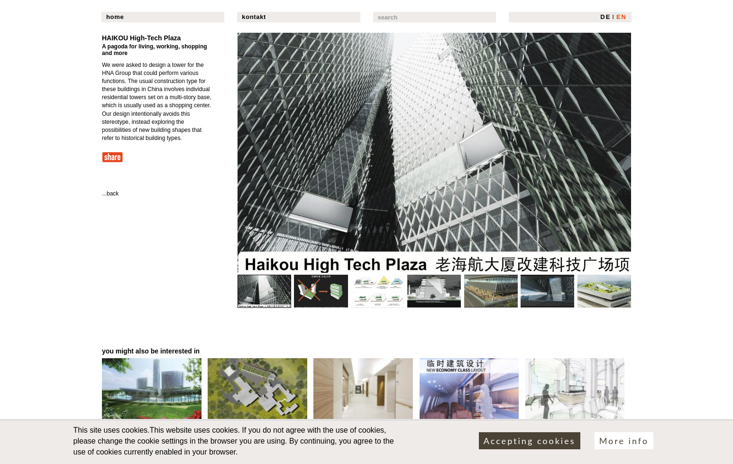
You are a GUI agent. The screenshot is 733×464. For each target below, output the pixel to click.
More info (624, 443)
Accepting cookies (530, 443)
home (115, 16)
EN (621, 16)
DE (605, 16)
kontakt (254, 16)
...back (110, 193)
